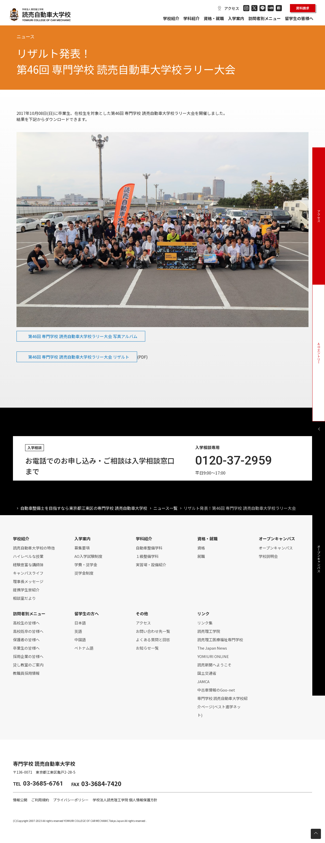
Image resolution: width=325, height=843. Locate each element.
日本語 (80, 622)
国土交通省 (206, 673)
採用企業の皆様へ (28, 656)
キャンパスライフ (28, 573)
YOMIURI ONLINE (213, 656)
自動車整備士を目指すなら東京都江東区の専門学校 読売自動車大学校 (83, 508)
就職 (201, 556)
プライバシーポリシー (71, 799)
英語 (78, 631)
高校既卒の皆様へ (28, 631)
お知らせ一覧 (147, 648)
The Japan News (212, 648)
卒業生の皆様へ (26, 648)
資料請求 (302, 8)
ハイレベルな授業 (28, 556)
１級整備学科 (147, 556)
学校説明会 (268, 556)
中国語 (80, 639)
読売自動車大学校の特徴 (34, 547)
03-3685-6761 (43, 783)
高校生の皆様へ (26, 622)
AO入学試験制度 (88, 556)
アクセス (231, 8)
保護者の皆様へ (26, 639)
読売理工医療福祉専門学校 (220, 639)
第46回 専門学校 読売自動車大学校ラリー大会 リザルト (78, 357)
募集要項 (82, 547)
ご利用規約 (40, 799)
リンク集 (205, 622)
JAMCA (203, 681)
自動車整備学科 (149, 547)
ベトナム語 (83, 648)
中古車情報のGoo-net (216, 690)
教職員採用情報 (26, 673)
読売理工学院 (208, 631)
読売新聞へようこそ (214, 664)
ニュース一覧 (165, 508)
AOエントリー (318, 353)
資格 (201, 547)
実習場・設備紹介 (151, 564)
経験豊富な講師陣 (28, 564)
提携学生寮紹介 (26, 589)
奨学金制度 (83, 573)
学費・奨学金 (85, 564)
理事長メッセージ (28, 581)
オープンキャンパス (276, 547)
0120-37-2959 (233, 460)
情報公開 (20, 799)
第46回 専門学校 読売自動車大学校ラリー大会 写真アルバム (82, 336)
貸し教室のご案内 (28, 664)
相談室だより (24, 598)
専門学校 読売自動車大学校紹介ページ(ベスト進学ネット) (222, 707)
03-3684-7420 (101, 783)
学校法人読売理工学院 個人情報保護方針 (125, 799)
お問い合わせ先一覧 (153, 631)
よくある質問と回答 (153, 639)
